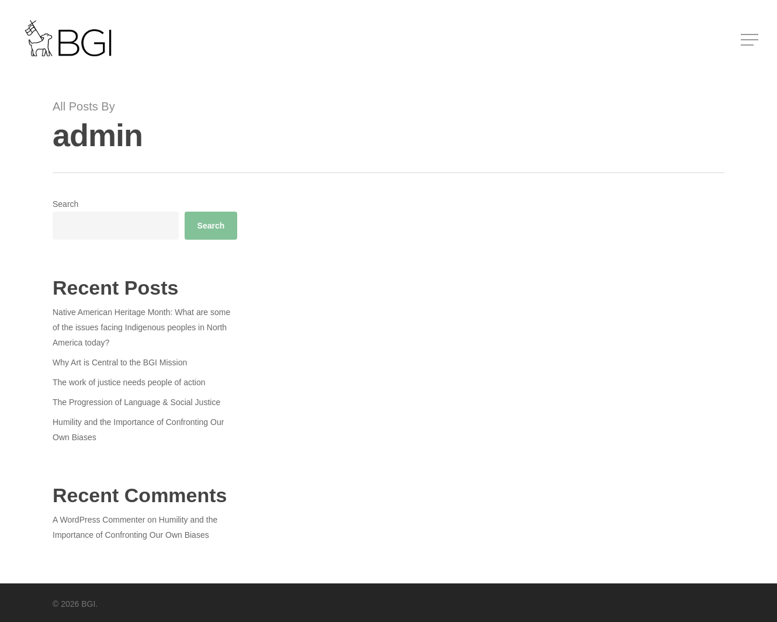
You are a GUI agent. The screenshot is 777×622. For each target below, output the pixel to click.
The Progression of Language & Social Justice (136, 402)
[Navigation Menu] (751, 40)
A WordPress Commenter (99, 519)
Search (65, 204)
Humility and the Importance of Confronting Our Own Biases (138, 429)
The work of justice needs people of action (129, 382)
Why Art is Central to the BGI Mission (120, 362)
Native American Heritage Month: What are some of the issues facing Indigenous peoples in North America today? (141, 327)
